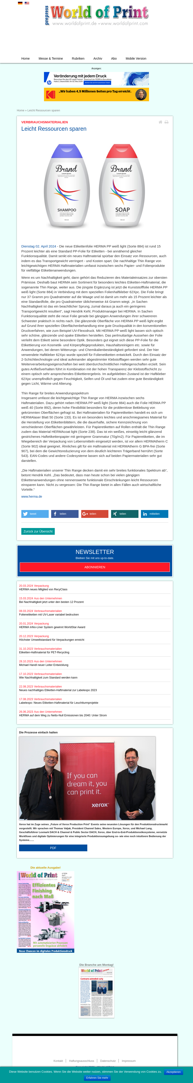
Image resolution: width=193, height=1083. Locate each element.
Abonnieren (94, 567)
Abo (114, 58)
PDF (53, 848)
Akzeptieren (174, 1072)
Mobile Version (136, 58)
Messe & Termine (51, 58)
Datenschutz (108, 1061)
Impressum (129, 1061)
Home (25, 58)
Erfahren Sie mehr (97, 1077)
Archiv (97, 58)
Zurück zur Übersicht (38, 531)
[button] (35, 514)
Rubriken (78, 58)
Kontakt (58, 1061)
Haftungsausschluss (81, 1061)
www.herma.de (31, 496)
